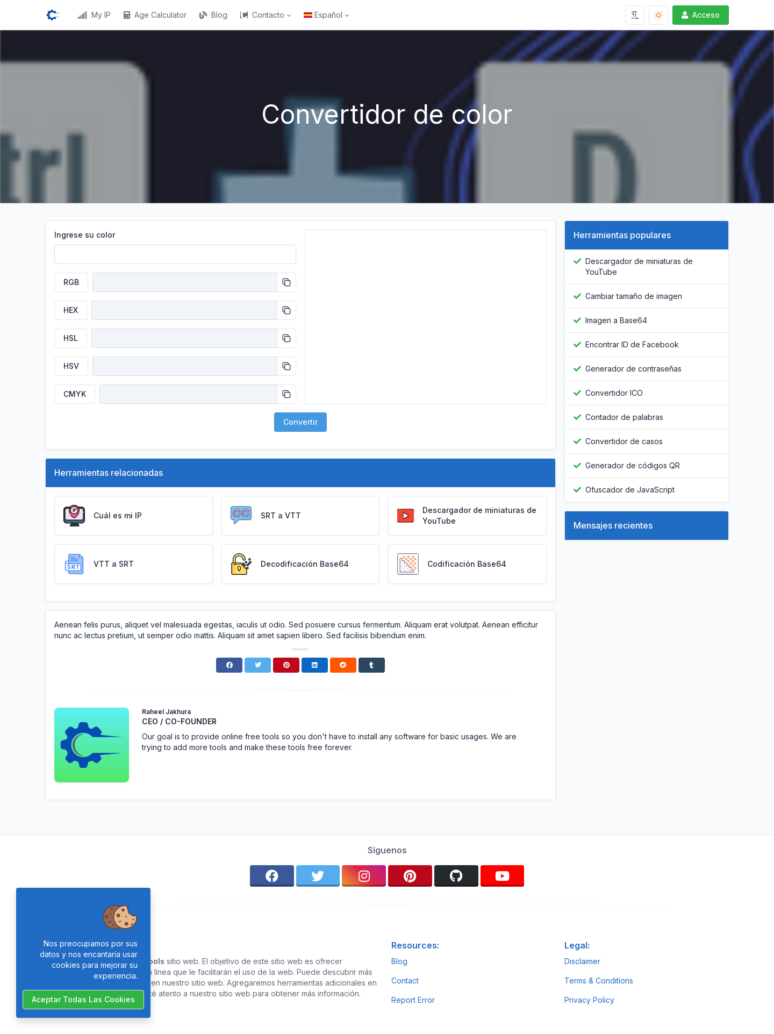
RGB (71, 282)
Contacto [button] (262, 14)
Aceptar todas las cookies (83, 999)
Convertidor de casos (624, 441)
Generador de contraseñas (633, 368)
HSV (71, 365)
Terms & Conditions (598, 980)
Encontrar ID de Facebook (632, 344)
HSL (70, 338)
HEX (70, 310)
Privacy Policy (589, 999)
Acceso (699, 14)
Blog (213, 14)
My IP (94, 14)
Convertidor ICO (614, 392)
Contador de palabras (624, 417)
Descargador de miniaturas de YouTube (639, 266)
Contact (405, 980)
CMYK (74, 393)
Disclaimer (582, 961)
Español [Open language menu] (323, 14)
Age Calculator (155, 14)
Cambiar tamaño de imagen (633, 296)
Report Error (413, 999)
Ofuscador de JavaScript (630, 489)
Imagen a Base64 (616, 320)
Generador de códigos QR (632, 465)
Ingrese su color (84, 234)
